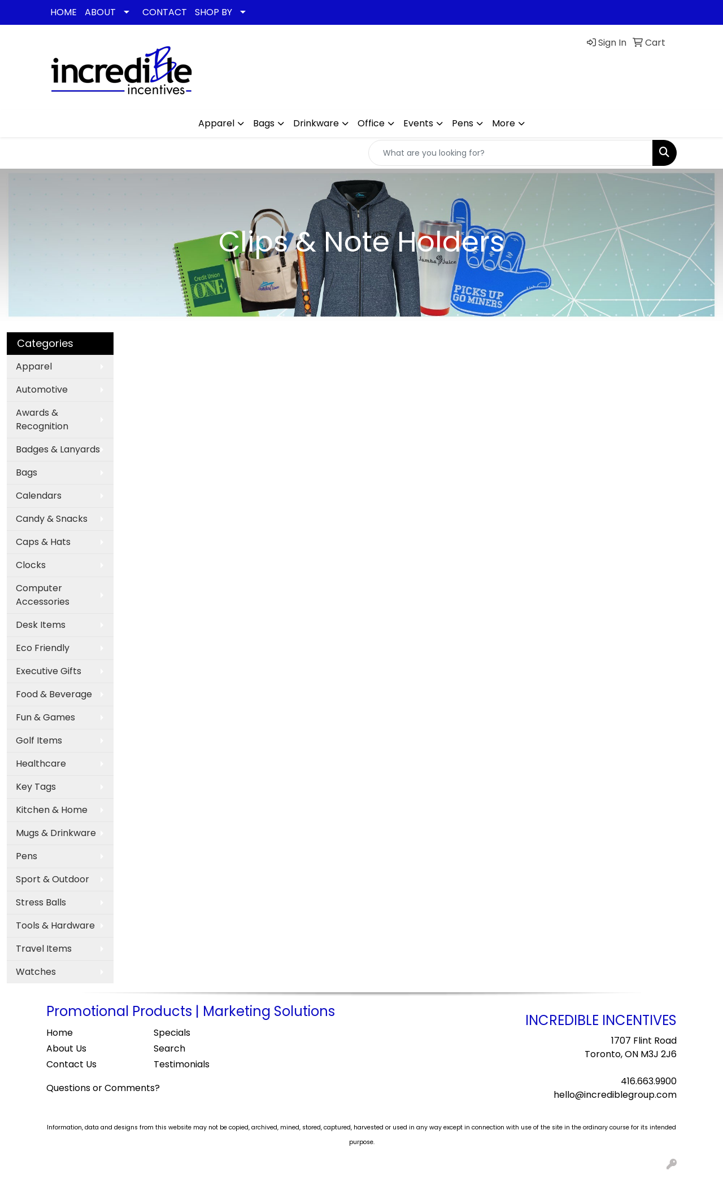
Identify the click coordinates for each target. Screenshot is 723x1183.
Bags (264, 123)
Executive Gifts (48, 671)
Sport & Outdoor (52, 879)
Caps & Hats (43, 541)
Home (59, 1032)
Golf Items (39, 740)
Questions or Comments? (103, 1087)
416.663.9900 (649, 1081)
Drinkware (316, 123)
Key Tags (36, 786)
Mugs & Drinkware (56, 832)
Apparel (216, 123)
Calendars (39, 495)
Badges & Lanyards (58, 449)
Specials (172, 1032)
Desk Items (41, 624)
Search (169, 1048)
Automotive (42, 389)
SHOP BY (213, 12)
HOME (63, 12)
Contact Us (71, 1064)
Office (371, 123)
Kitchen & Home (52, 809)
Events (418, 123)
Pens (462, 123)
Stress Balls (41, 902)
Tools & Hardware (55, 925)
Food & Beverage (54, 694)
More (503, 123)
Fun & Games (45, 717)
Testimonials (182, 1064)
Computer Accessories (42, 595)
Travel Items (44, 948)
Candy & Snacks (52, 518)
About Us (66, 1048)
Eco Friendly (42, 647)
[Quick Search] (510, 153)
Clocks (31, 564)
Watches (36, 971)
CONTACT (164, 12)
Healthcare (41, 763)
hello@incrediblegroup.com (615, 1094)
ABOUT (100, 12)
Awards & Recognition (42, 419)
